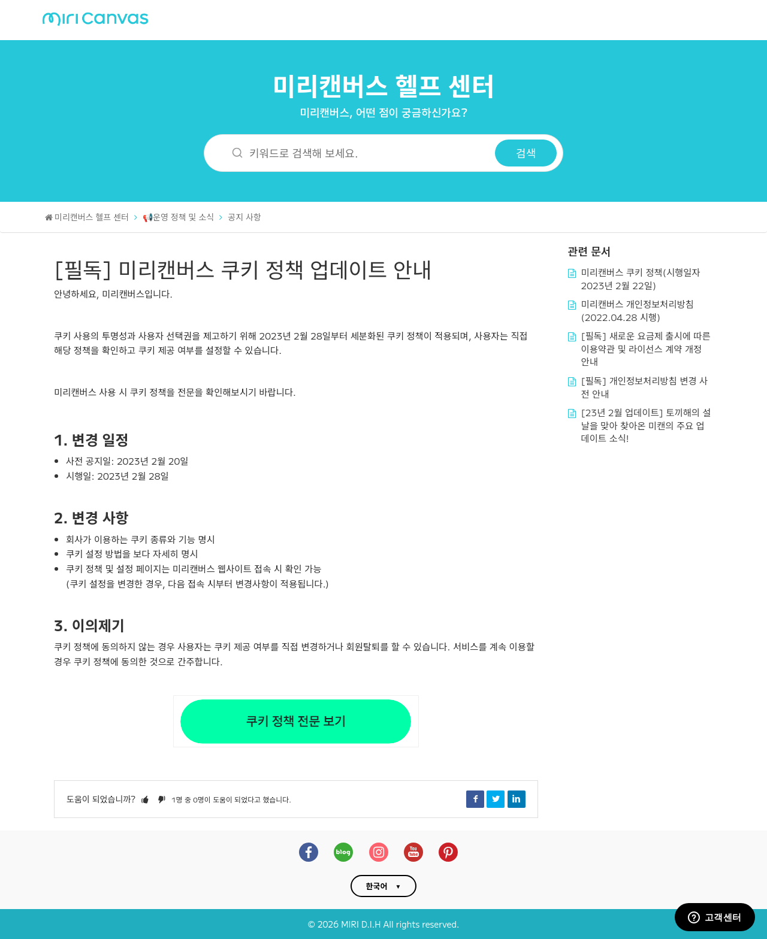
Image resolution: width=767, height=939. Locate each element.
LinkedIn (517, 799)
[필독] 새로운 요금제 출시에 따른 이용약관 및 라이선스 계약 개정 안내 (646, 348)
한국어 (377, 886)
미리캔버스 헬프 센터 (384, 84)
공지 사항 (244, 217)
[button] (145, 798)
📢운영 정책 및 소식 (178, 217)
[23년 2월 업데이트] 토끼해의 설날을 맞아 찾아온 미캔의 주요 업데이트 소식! (646, 424)
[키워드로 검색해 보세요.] (357, 153)
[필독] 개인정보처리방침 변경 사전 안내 (644, 387)
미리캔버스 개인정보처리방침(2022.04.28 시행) (637, 310)
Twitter (496, 799)
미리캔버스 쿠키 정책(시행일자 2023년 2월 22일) (640, 278)
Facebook (475, 799)
